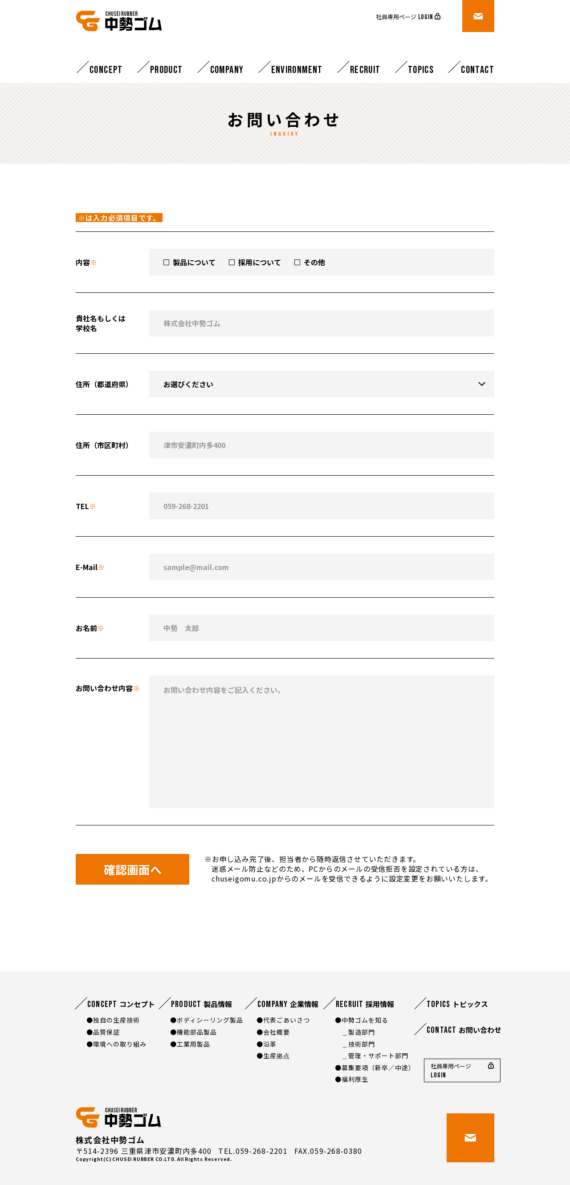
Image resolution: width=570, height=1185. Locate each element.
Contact (477, 70)
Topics (421, 70)
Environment (297, 70)
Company (227, 70)
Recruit (365, 70)
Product (166, 70)
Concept (106, 70)
